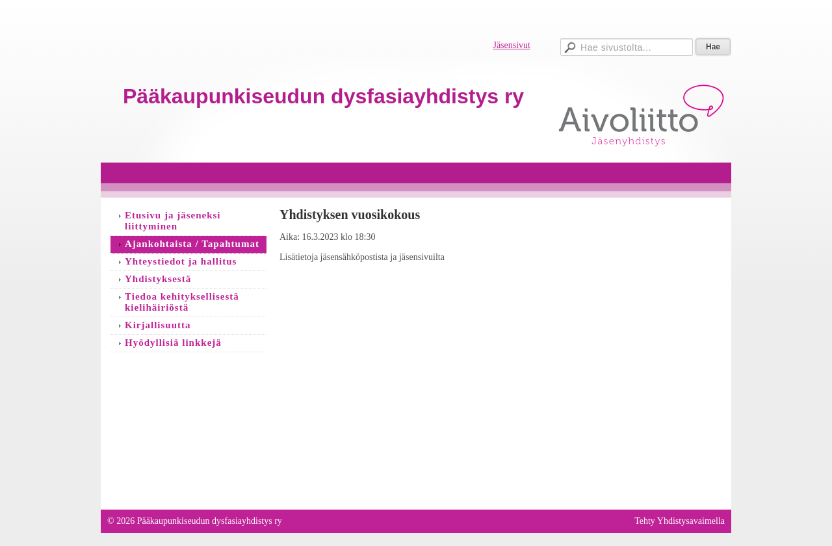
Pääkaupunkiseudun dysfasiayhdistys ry (323, 96)
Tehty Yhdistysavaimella (679, 521)
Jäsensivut (511, 45)
